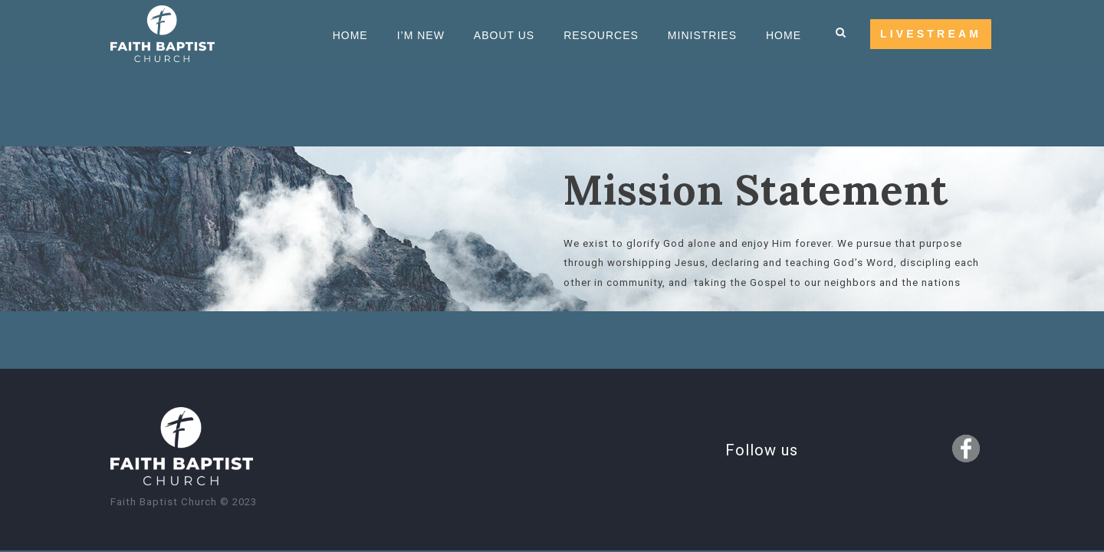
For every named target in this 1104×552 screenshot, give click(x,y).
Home (350, 35)
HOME (783, 35)
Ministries (702, 35)
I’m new (421, 35)
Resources (601, 35)
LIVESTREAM (930, 34)
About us (504, 35)
